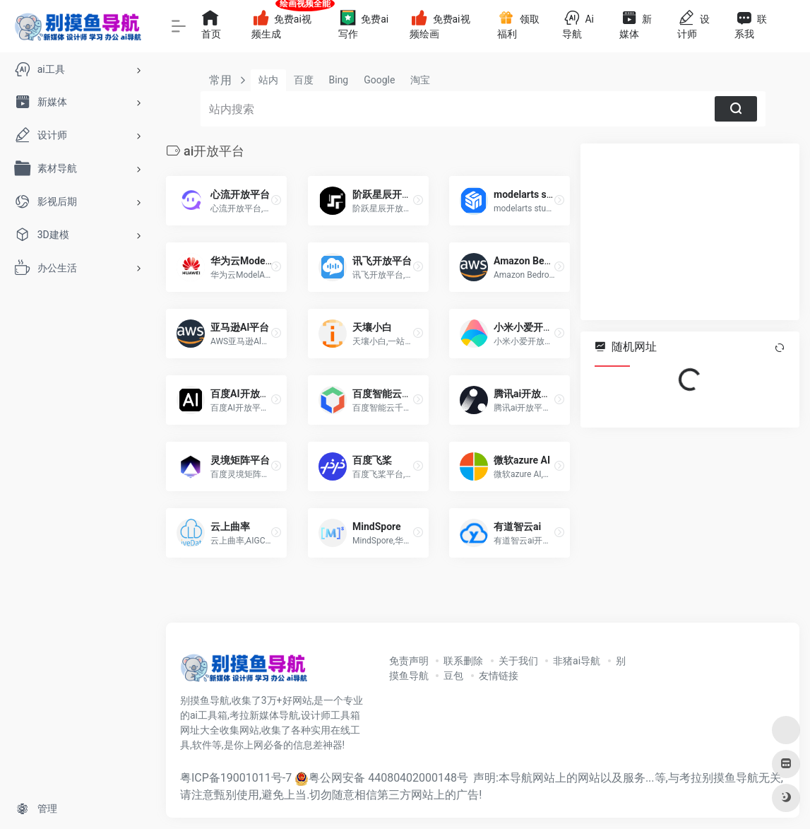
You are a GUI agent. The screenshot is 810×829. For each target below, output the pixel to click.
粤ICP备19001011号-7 (236, 777)
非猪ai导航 (576, 660)
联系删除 (463, 660)
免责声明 (409, 660)
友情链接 (498, 675)
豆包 (453, 675)
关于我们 (518, 660)
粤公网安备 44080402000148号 (388, 777)
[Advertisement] (689, 231)
